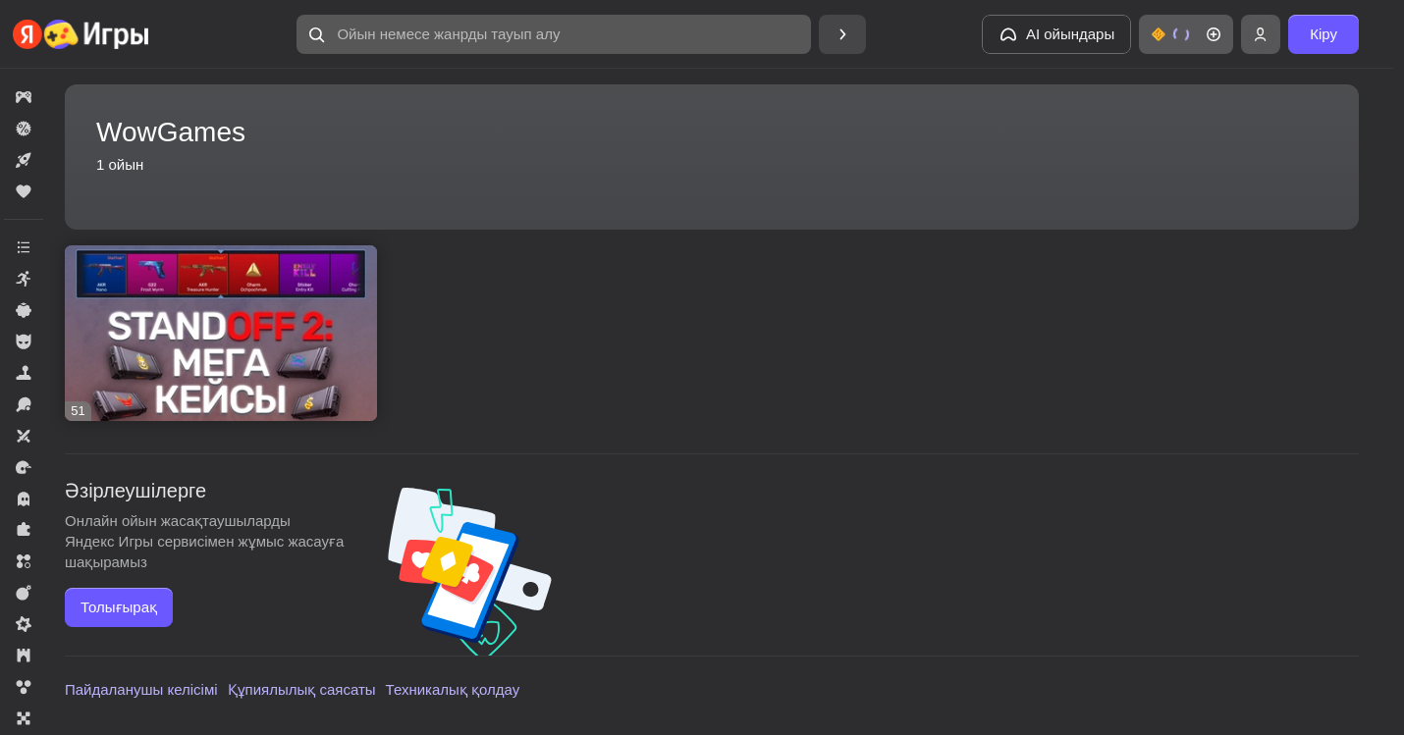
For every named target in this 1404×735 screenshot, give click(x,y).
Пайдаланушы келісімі (141, 689)
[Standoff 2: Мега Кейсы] (221, 333)
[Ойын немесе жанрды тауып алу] (554, 34)
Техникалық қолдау (453, 689)
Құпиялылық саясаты (302, 689)
